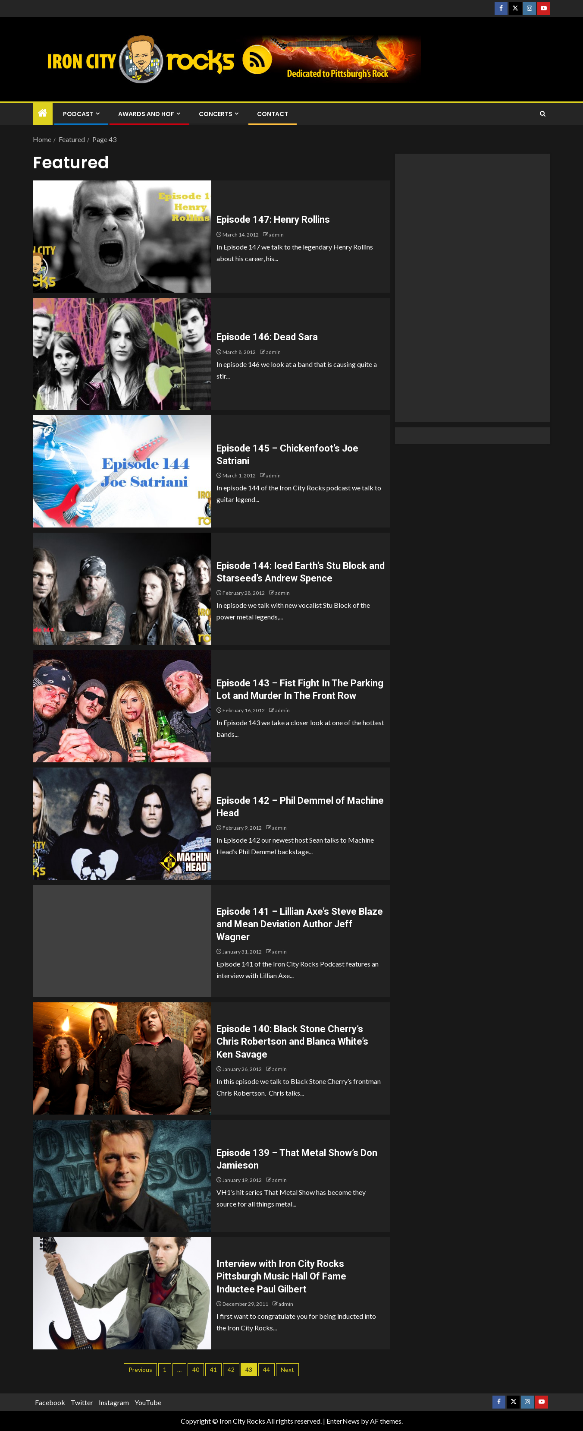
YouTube (148, 1402)
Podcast (78, 114)
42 (231, 1369)
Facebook (50, 1402)
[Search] (542, 113)
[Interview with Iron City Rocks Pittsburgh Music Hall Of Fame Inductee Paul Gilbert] (122, 1293)
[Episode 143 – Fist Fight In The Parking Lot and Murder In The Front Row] (122, 706)
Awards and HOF (146, 114)
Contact (272, 114)
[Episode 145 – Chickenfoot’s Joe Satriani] (122, 471)
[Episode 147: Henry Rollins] (122, 236)
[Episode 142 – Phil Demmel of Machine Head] (122, 824)
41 (213, 1369)
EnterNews (343, 1421)
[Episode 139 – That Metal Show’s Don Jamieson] (122, 1176)
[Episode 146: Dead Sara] (122, 354)
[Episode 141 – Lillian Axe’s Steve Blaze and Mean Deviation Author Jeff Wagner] (122, 941)
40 (195, 1369)
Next (287, 1369)
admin (276, 234)
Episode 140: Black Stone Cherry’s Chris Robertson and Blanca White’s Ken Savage (292, 1041)
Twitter (82, 1402)
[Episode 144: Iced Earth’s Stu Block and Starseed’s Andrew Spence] (122, 589)
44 (266, 1369)
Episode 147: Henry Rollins (273, 219)
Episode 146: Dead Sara (267, 337)
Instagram (114, 1402)
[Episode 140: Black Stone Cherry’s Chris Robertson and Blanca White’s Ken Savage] (122, 1058)
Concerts (215, 114)
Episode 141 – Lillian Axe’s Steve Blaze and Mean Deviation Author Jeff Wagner (299, 924)
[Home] (42, 113)
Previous (140, 1369)
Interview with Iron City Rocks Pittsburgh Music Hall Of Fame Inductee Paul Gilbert (281, 1276)
